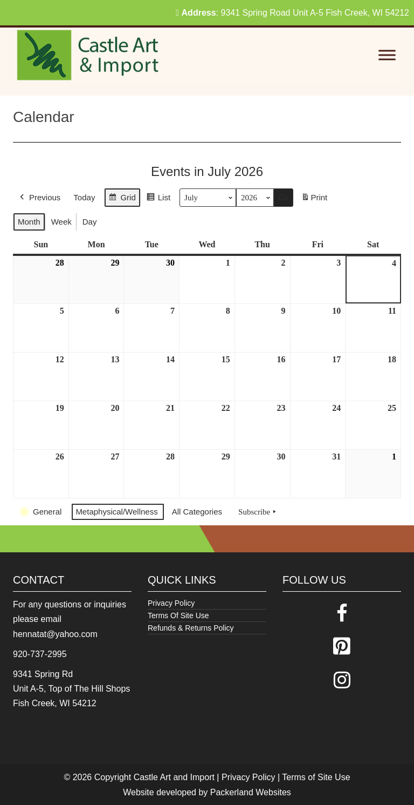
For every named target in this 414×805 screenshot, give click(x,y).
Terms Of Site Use (178, 615)
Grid (121, 199)
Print (314, 199)
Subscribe (258, 511)
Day (89, 221)
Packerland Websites (250, 792)
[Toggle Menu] (387, 55)
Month (29, 221)
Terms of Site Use (316, 777)
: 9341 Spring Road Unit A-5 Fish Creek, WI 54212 (292, 12)
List (158, 199)
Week (61, 221)
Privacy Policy (171, 603)
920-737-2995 (40, 654)
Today (84, 197)
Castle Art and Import (174, 777)
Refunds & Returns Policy (191, 628)
